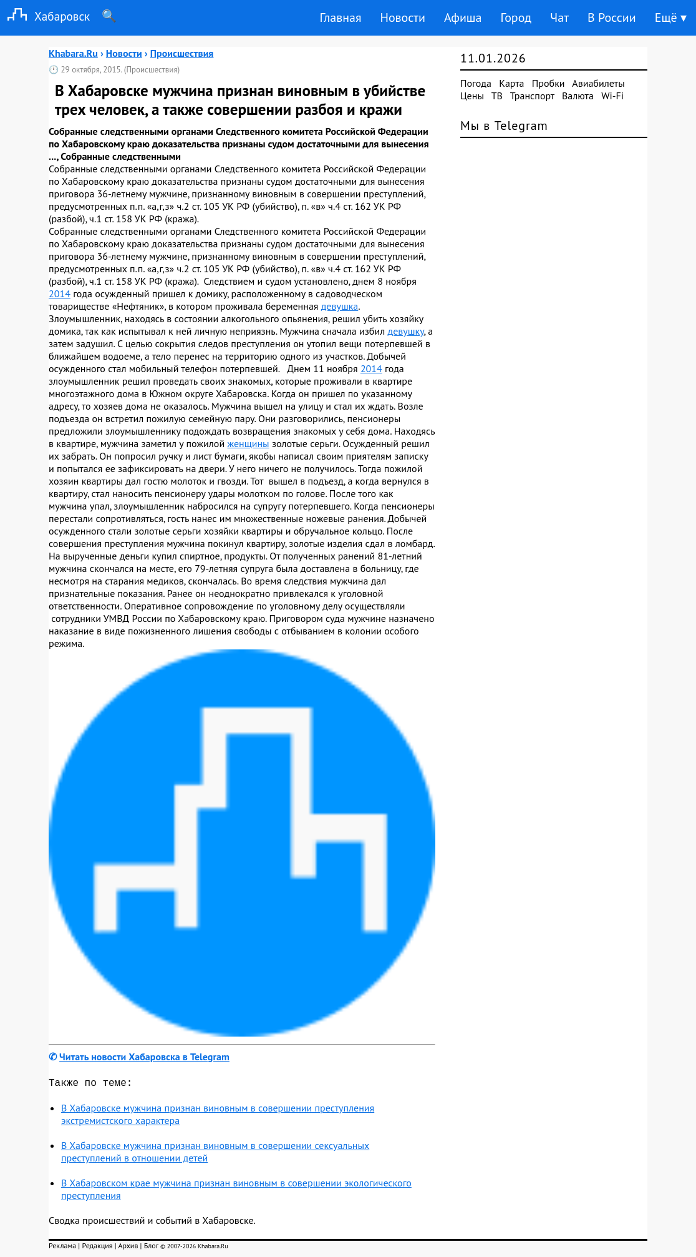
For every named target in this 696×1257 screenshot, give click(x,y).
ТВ (497, 95)
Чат (559, 17)
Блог (151, 1248)
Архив (128, 1248)
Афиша (463, 17)
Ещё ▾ (671, 17)
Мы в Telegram (504, 125)
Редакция (97, 1248)
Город (516, 17)
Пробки (548, 83)
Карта (511, 83)
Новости (402, 17)
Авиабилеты (598, 83)
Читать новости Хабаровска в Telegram (144, 1056)
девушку (406, 331)
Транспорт (532, 95)
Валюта (578, 95)
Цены (472, 95)
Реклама (62, 1248)
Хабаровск (45, 16)
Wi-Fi (612, 95)
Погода (475, 83)
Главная (340, 17)
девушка (340, 306)
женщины (248, 443)
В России (611, 17)
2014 (59, 293)
